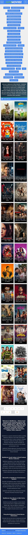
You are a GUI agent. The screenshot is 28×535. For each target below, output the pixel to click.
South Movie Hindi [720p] (8, 68)
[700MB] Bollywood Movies (14, 19)
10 (9, 412)
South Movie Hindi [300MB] (14, 65)
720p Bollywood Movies (13, 10)
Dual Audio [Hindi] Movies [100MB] (14, 51)
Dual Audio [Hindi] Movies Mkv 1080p (13, 54)
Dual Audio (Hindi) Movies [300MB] (14, 48)
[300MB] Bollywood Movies (14, 16)
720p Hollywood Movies (13, 33)
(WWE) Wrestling (8, 77)
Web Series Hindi (14, 71)
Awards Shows (14, 80)
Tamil (24, 68)
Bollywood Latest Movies (10, 28)
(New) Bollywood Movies (13, 25)
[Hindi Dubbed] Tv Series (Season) (14, 74)
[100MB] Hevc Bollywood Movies (13, 13)
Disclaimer (9, 533)
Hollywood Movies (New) (13, 39)
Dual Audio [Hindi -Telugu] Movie (14, 60)
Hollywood (21, 28)
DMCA (14, 533)
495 (17, 412)
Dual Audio (21, 45)
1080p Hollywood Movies (14, 31)
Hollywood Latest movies (10, 45)
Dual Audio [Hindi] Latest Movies (14, 62)
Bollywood (6, 7)
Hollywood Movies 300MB (14, 36)
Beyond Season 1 (19, 77)
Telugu (18, 68)
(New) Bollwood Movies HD (14, 22)
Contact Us (18, 533)
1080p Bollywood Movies (17, 7)
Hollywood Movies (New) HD (13, 42)
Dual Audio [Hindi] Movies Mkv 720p (14, 57)
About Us (4, 533)
